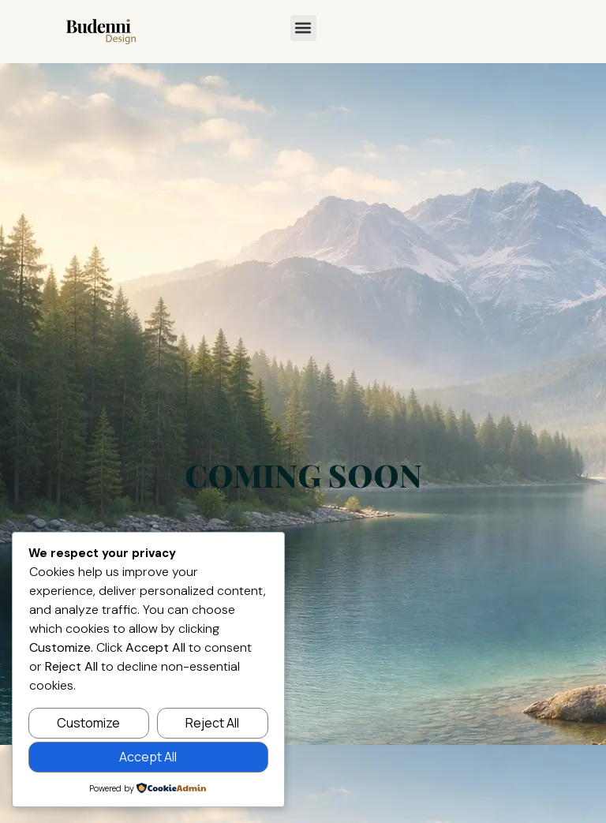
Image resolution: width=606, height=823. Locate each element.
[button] (303, 28)
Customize (88, 722)
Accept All (148, 756)
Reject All (212, 722)
